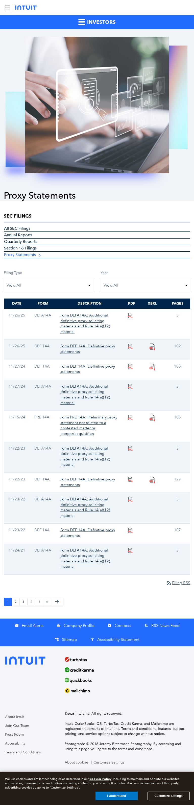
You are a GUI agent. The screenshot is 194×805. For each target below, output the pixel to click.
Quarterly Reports (20, 241)
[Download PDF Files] (130, 315)
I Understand (116, 797)
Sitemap (66, 639)
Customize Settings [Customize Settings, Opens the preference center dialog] (168, 797)
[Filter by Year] (145, 285)
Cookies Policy (100, 780)
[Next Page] (57, 602)
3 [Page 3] (25, 601)
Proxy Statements (20, 254)
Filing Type (13, 273)
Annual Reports (18, 234)
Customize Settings (108, 762)
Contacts (119, 625)
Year (104, 273)
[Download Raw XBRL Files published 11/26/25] (152, 347)
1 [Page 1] (9, 601)
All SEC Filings (17, 228)
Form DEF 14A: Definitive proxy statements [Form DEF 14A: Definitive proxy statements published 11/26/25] (87, 349)
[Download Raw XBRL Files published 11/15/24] (152, 418)
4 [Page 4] (32, 601)
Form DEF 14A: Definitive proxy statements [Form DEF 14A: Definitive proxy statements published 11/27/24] (87, 369)
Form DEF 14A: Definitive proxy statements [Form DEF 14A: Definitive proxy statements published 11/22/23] (87, 482)
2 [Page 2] (17, 601)
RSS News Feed (162, 625)
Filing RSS (178, 582)
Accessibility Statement (114, 639)
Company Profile (75, 625)
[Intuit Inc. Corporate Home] (26, 7)
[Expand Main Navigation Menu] (7, 7)
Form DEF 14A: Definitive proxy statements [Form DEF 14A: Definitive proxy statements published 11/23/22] (87, 533)
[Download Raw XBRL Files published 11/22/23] (152, 480)
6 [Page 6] (48, 601)
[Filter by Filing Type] (48, 285)
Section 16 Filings (20, 248)
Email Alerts (29, 625)
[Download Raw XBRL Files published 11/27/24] (152, 367)
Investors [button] (97, 21)
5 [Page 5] (40, 601)
